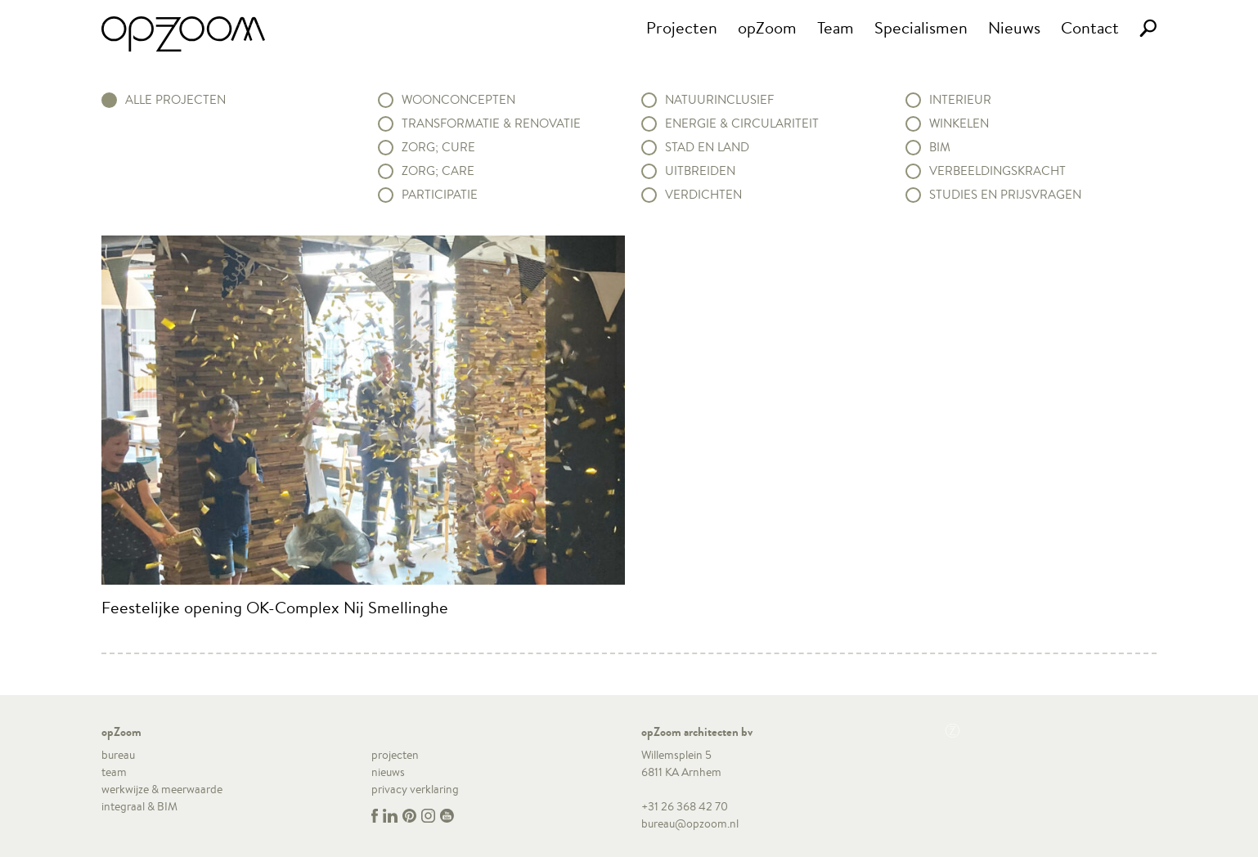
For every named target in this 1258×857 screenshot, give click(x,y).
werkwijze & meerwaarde (161, 789)
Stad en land (707, 147)
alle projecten (175, 99)
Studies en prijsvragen (1005, 194)
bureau (118, 754)
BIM (939, 147)
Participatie (440, 194)
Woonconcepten (458, 99)
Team (835, 27)
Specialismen (921, 27)
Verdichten (703, 194)
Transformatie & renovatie (491, 123)
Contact (1090, 27)
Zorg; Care (438, 171)
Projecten (681, 27)
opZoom (767, 27)
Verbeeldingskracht (997, 171)
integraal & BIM (139, 806)
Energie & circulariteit (742, 123)
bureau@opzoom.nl (690, 823)
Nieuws (1014, 27)
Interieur (960, 99)
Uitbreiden (700, 171)
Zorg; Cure (438, 147)
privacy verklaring (415, 789)
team (114, 772)
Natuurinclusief (719, 99)
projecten (395, 754)
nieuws (388, 772)
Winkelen (959, 123)
